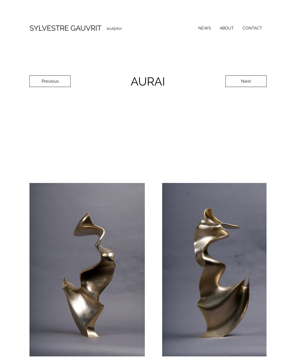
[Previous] (50, 81)
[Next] (246, 81)
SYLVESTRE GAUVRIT (65, 28)
